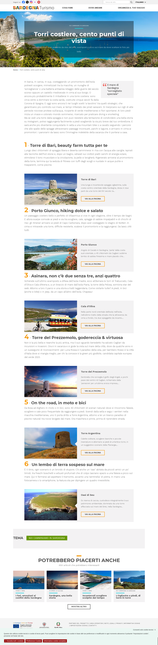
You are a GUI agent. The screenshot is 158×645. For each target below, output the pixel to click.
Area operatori (96, 623)
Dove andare (95, 8)
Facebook (23, 2)
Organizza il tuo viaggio (131, 8)
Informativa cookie (132, 623)
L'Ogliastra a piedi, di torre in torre (128, 596)
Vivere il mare (20, 591)
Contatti (93, 625)
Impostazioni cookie (78, 625)
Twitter (27, 2)
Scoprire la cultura (56, 591)
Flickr (35, 2)
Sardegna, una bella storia (60, 596)
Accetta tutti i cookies (14, 641)
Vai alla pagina (93, 199)
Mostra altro (79, 607)
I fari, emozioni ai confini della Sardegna (29, 596)
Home (15, 70)
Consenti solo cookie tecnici (145, 630)
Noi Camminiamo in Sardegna (79, 25)
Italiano (140, 2)
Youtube (38, 2)
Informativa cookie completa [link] (55, 641)
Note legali (109, 623)
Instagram (31, 2)
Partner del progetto (79, 623)
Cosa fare (67, 8)
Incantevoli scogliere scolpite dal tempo (95, 596)
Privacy (119, 623)
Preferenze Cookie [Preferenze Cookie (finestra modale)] (33, 641)
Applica (131, 2)
